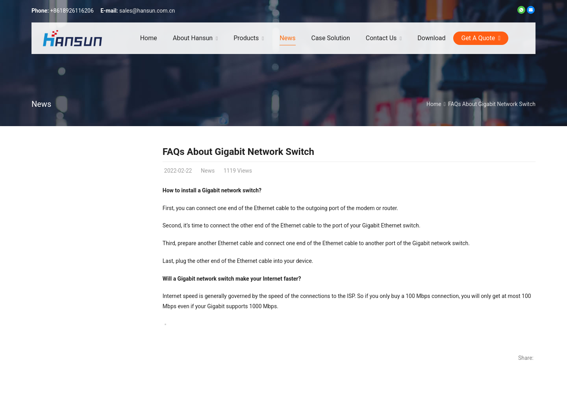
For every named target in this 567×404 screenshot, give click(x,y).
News (41, 104)
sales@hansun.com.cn (147, 10)
